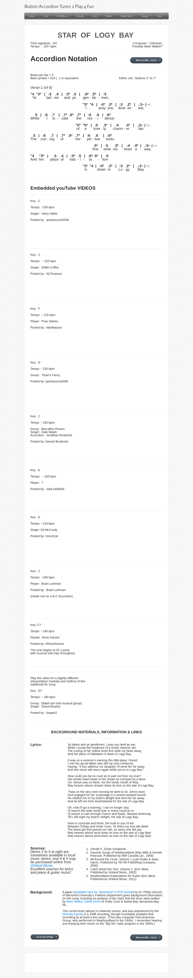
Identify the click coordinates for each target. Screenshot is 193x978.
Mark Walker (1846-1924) (83, 901)
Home (31, 16)
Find (46, 16)
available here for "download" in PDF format (104, 892)
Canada (80, 16)
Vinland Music (41, 865)
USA (95, 16)
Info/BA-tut (62, 16)
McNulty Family (72, 914)
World (109, 16)
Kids (160, 16)
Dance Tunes (127, 16)
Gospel (145, 16)
